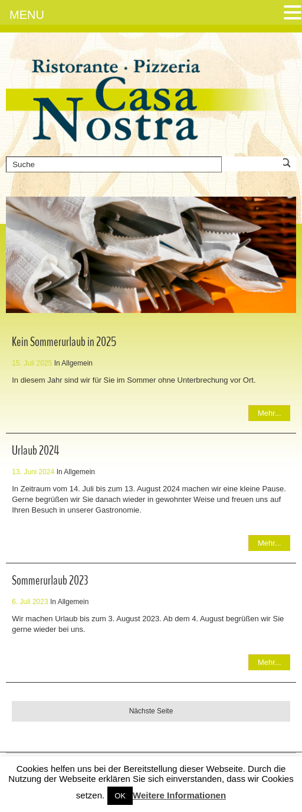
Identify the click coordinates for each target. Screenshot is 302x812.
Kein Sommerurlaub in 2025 (64, 342)
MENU (26, 14)
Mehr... (269, 413)
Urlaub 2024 (35, 450)
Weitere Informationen (179, 795)
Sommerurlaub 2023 (50, 580)
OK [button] (120, 795)
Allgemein (77, 363)
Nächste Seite (151, 711)
